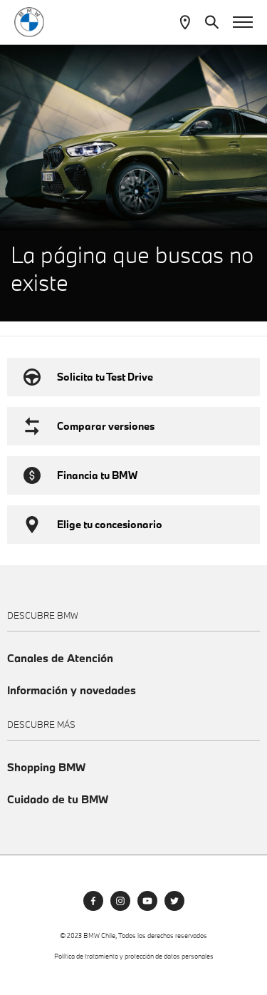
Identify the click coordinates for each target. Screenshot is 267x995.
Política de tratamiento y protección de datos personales (134, 956)
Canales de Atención (60, 658)
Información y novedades (71, 690)
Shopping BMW (46, 767)
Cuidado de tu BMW (57, 799)
